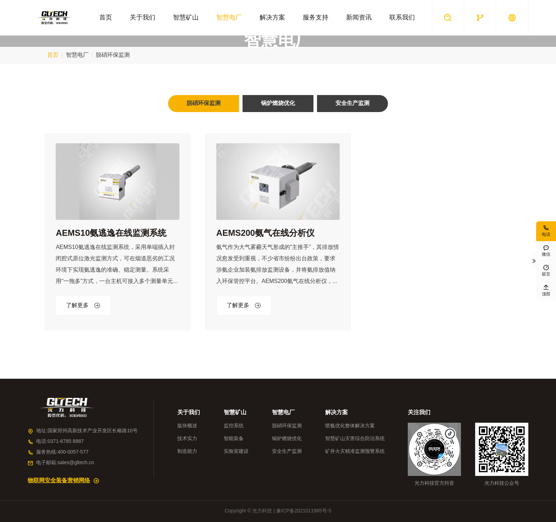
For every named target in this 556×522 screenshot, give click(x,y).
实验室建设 (236, 451)
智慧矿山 (186, 17)
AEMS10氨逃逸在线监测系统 (111, 233)
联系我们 (402, 17)
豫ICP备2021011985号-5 (304, 511)
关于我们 (142, 17)
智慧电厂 (229, 17)
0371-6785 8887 (66, 441)
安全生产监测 (287, 451)
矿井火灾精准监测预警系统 (355, 451)
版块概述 (187, 426)
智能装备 (234, 439)
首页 (105, 17)
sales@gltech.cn (75, 463)
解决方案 (272, 17)
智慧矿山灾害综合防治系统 (355, 439)
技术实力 (187, 439)
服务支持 (315, 17)
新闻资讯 (359, 17)
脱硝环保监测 (287, 426)
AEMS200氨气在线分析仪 (265, 233)
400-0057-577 (72, 452)
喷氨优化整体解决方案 (350, 426)
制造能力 (187, 451)
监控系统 (234, 426)
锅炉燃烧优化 (287, 439)
